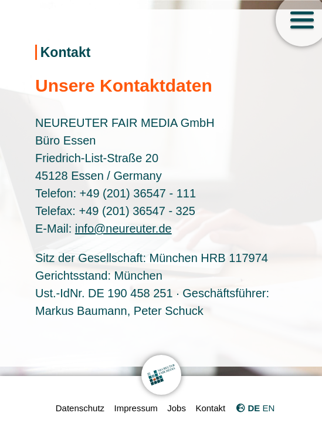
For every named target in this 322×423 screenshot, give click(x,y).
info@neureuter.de (123, 228)
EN (268, 408)
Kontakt (210, 408)
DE (254, 408)
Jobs (176, 408)
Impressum (136, 408)
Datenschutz (80, 408)
